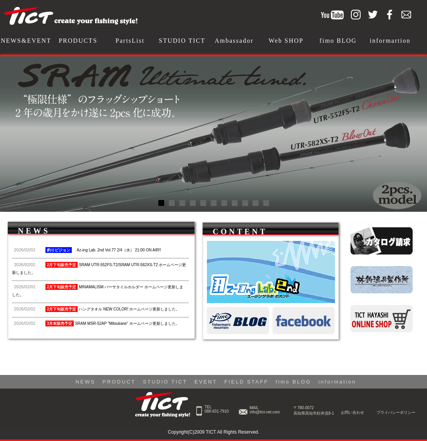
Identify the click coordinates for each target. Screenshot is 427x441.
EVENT (205, 382)
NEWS (85, 382)
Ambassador (234, 40)
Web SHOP (286, 40)
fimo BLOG (338, 40)
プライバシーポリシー (396, 412)
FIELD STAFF (246, 382)
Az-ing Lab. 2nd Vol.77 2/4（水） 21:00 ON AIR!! (87, 250)
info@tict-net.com (265, 412)
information (337, 382)
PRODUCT (118, 382)
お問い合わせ (352, 412)
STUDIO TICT (182, 40)
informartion (390, 40)
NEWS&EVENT (26, 40)
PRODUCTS (78, 40)
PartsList (130, 40)
